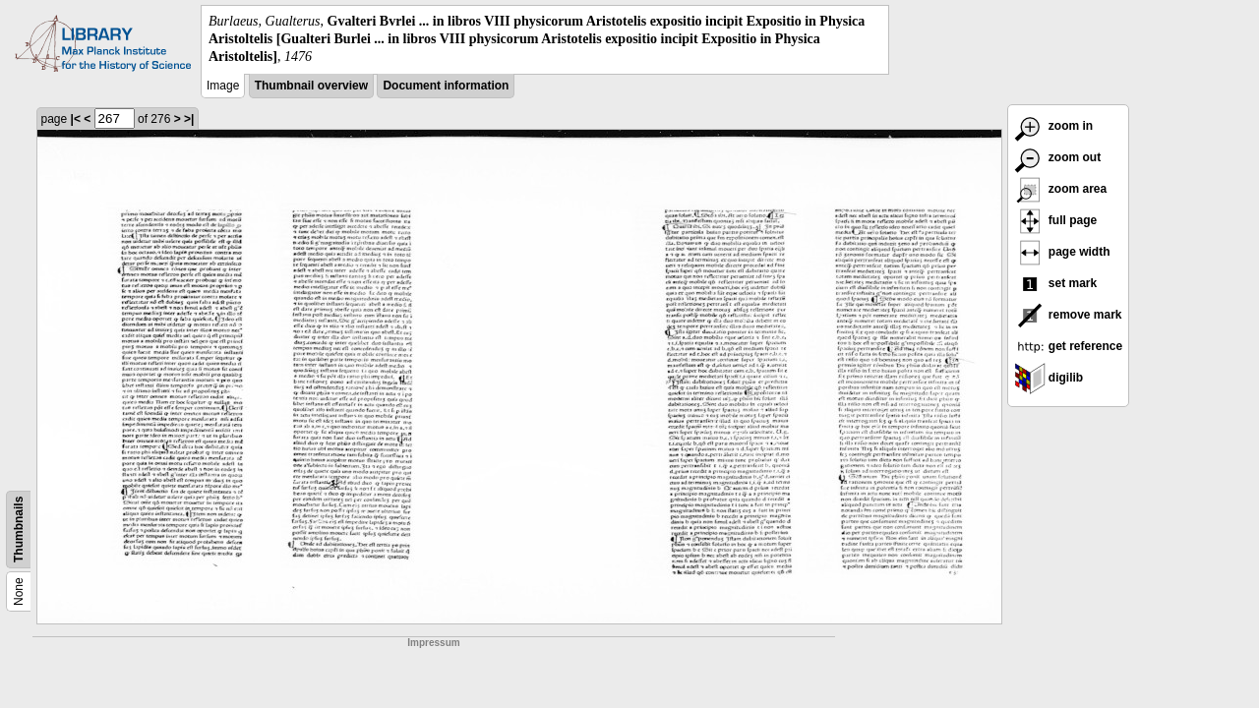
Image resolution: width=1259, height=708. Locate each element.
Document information (446, 85)
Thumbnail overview (311, 85)
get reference (1068, 346)
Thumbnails (19, 528)
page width (1062, 252)
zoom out (1058, 157)
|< (76, 119)
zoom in (1054, 126)
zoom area (1061, 189)
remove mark (1068, 315)
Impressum (433, 642)
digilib (1049, 377)
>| (189, 119)
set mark (1056, 283)
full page (1056, 220)
